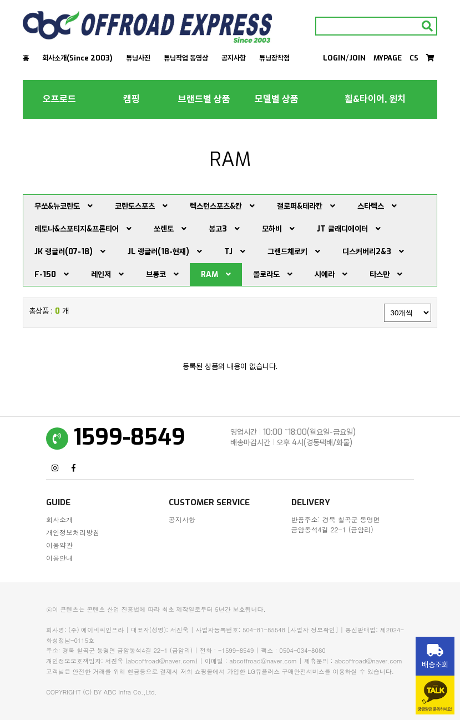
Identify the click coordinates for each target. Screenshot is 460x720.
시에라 (331, 274)
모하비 (278, 229)
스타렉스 (377, 206)
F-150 (51, 274)
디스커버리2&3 (373, 251)
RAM (216, 274)
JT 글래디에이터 (349, 229)
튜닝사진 (138, 58)
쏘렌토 (170, 229)
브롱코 (162, 274)
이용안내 (59, 557)
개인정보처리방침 (72, 532)
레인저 (107, 274)
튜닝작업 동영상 (186, 58)
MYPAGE (387, 58)
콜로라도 (272, 274)
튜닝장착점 (274, 58)
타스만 (386, 274)
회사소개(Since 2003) (77, 58)
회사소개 (59, 519)
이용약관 (59, 545)
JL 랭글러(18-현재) (165, 251)
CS (414, 58)
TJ (234, 251)
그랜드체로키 (293, 251)
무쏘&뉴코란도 (63, 206)
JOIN (357, 58)
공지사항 (233, 58)
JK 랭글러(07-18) (69, 251)
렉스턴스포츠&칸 (222, 206)
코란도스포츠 (141, 206)
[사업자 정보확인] (312, 630)
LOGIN (334, 58)
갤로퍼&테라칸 (306, 206)
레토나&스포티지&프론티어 (83, 229)
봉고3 (224, 229)
